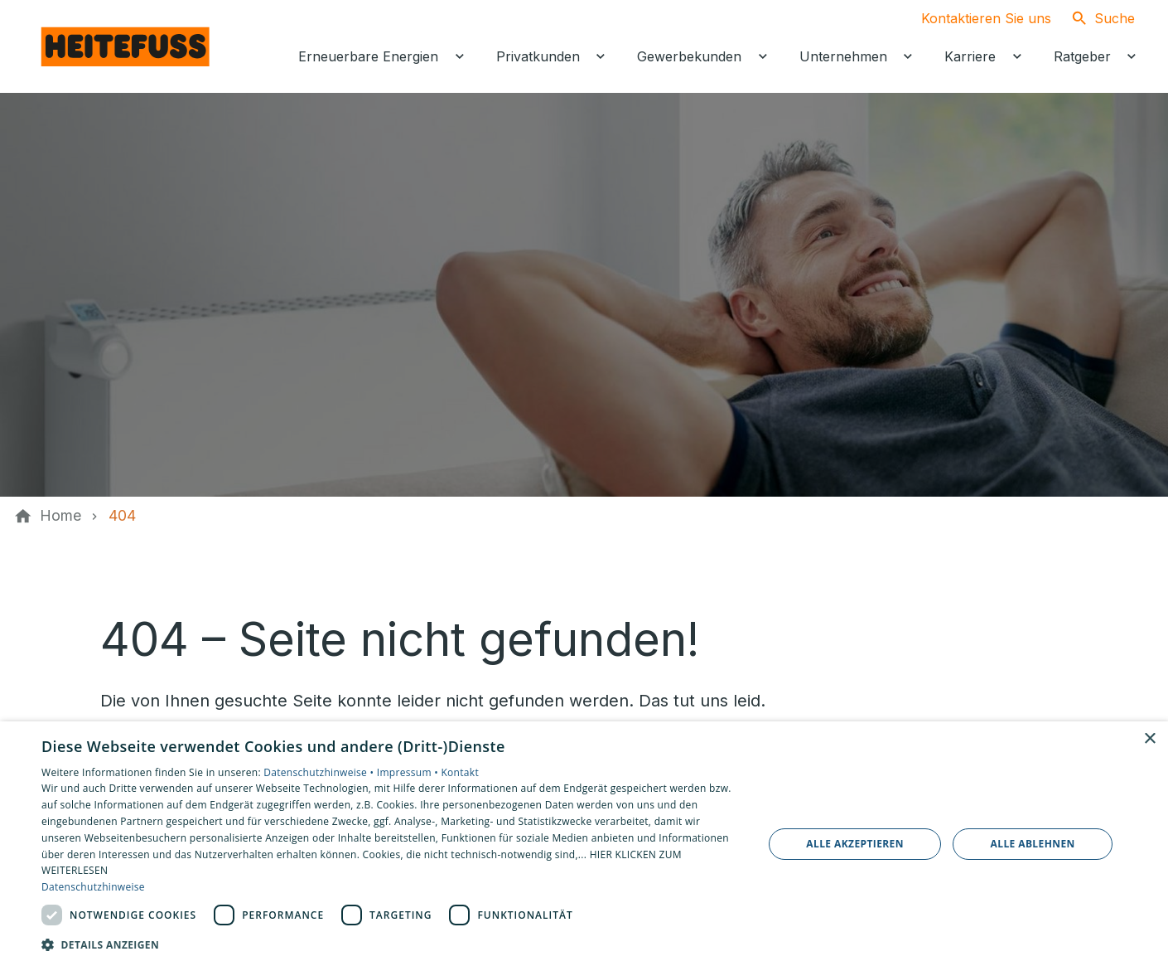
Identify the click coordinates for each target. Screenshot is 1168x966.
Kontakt (460, 772)
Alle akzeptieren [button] (855, 844)
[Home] (60, 516)
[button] (391, 944)
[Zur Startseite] (126, 46)
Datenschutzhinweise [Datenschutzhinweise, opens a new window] (93, 887)
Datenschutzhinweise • (319, 772)
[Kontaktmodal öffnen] (973, 18)
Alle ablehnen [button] (1033, 844)
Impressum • (409, 772)
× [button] (1149, 739)
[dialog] (584, 843)
